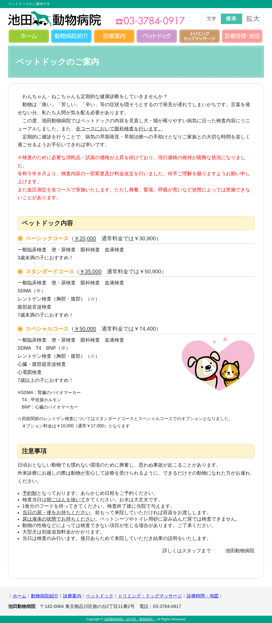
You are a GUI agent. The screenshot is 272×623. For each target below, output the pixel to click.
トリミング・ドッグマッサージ (150, 596)
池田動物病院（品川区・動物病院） (130, 619)
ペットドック (99, 596)
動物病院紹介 (44, 596)
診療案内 (72, 596)
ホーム (19, 596)
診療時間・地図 (203, 596)
